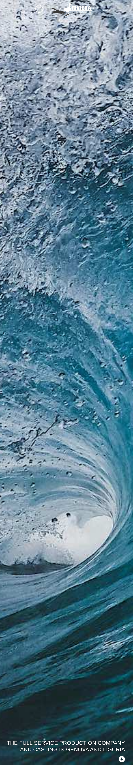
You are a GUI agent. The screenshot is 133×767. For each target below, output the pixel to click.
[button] (39, 9)
